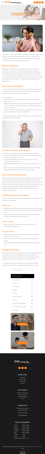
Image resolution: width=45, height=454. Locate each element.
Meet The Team (22, 379)
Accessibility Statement (30, 446)
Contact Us (22, 343)
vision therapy (16, 279)
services (14, 283)
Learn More (22, 324)
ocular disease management (19, 306)
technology (15, 310)
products (15, 300)
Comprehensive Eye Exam (22, 393)
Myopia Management (22, 396)
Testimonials (22, 381)
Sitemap (22, 448)
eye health (15, 293)
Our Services (22, 377)
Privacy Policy (39, 446)
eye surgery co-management (19, 303)
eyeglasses (15, 290)
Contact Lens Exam (22, 394)
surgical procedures (17, 296)
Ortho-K (22, 398)
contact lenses (16, 286)
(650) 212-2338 (24, 412)
